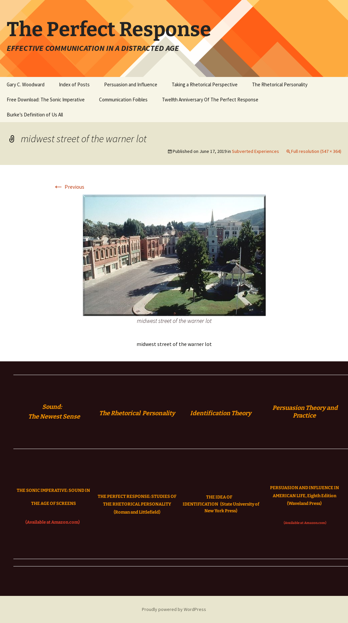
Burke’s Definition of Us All (35, 114)
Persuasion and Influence (130, 84)
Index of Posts (74, 84)
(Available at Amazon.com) (52, 522)
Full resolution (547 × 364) (316, 151)
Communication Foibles (123, 99)
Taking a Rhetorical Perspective (205, 84)
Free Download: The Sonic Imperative (46, 99)
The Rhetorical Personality (280, 84)
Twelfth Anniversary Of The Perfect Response (210, 99)
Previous (68, 186)
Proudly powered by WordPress (174, 609)
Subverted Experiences (255, 151)
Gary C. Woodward (26, 84)
